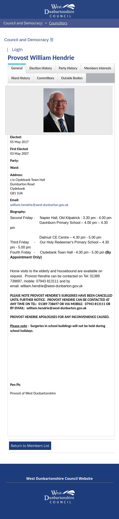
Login (17, 49)
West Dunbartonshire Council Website (59, 478)
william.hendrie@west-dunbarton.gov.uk (39, 205)
